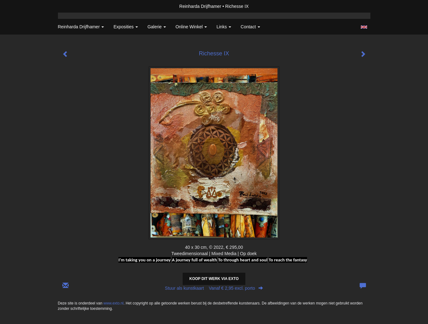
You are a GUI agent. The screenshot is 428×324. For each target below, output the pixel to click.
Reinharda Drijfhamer (200, 6)
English (364, 27)
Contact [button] (250, 26)
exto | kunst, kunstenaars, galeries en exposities (76, 6)
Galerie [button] (156, 26)
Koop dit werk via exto (213, 279)
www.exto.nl (113, 303)
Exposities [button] (125, 26)
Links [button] (223, 26)
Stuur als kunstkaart (214, 288)
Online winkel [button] (191, 26)
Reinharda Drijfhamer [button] (81, 26)
